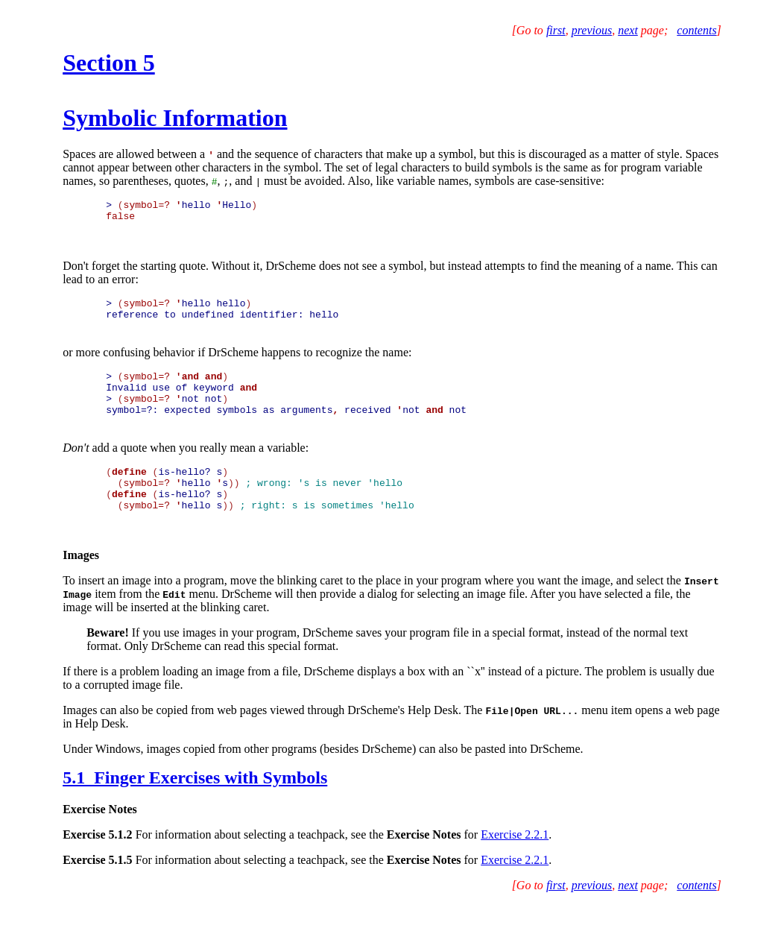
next (628, 30)
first (556, 30)
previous (592, 30)
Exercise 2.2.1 (515, 861)
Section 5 (109, 62)
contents (696, 30)
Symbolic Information (175, 117)
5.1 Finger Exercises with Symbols (195, 804)
